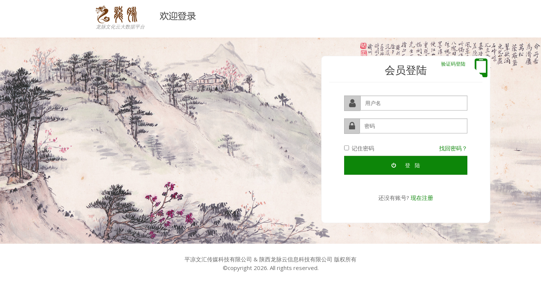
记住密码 (359, 148)
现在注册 (422, 197)
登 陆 (405, 164)
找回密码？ (453, 148)
